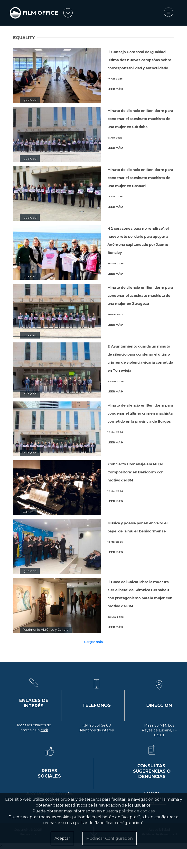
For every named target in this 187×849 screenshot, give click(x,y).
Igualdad (30, 99)
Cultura (28, 512)
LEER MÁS (115, 89)
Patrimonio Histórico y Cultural (46, 629)
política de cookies (137, 811)
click (44, 730)
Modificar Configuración (109, 838)
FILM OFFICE (40, 13)
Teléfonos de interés (96, 730)
